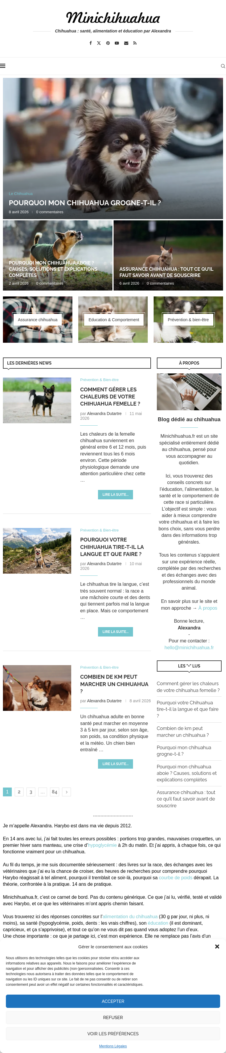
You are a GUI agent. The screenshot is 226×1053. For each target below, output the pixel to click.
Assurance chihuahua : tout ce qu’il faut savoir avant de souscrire (166, 272)
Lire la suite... (115, 495)
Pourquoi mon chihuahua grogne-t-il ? (85, 203)
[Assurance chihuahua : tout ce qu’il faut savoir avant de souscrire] (168, 255)
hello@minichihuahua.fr (189, 647)
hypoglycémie (102, 845)
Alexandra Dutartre (104, 413)
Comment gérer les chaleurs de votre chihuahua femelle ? (110, 396)
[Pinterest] (108, 43)
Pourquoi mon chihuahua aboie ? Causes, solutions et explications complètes (53, 269)
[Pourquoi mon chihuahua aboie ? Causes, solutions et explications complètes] (57, 255)
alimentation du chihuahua (130, 916)
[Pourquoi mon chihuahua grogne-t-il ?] (113, 148)
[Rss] (135, 43)
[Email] (126, 43)
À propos (207, 608)
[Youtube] (117, 43)
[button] (217, 946)
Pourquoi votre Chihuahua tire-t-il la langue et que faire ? (112, 547)
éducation (158, 923)
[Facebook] (90, 43)
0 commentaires (49, 212)
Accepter (113, 1001)
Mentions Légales (113, 1046)
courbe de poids (175, 877)
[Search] (223, 66)
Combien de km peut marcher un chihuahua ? (114, 684)
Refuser (113, 1017)
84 (54, 792)
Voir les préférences (113, 1033)
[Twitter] (99, 43)
